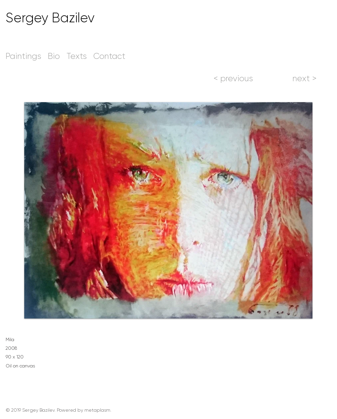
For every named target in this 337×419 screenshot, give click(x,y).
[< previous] (233, 78)
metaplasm (97, 410)
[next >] (304, 78)
